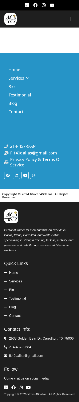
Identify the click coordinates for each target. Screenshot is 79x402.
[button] (71, 19)
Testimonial (19, 95)
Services (18, 78)
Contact (16, 112)
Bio (11, 86)
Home (14, 69)
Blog (12, 103)
